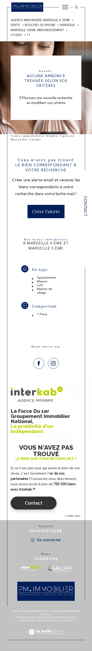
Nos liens (34, 620)
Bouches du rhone (40, 25)
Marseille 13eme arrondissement (37, 30)
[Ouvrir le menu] (65, 7)
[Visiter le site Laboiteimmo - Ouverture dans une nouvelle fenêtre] (46, 637)
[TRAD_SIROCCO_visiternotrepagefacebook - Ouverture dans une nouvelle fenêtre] (38, 363)
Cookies (68, 620)
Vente (15, 25)
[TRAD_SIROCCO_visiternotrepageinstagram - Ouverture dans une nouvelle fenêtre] (53, 363)
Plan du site (45, 617)
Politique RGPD (52, 620)
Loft (40, 285)
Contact (85, 206)
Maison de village (44, 291)
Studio (16, 35)
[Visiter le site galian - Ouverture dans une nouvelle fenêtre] (59, 568)
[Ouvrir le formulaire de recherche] (76, 7)
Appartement (46, 277)
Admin (23, 620)
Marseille (67, 25)
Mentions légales (65, 617)
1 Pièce (42, 314)
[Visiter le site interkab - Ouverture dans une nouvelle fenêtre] (30, 568)
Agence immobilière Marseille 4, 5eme (40, 20)
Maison (42, 281)
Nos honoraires (26, 617)
